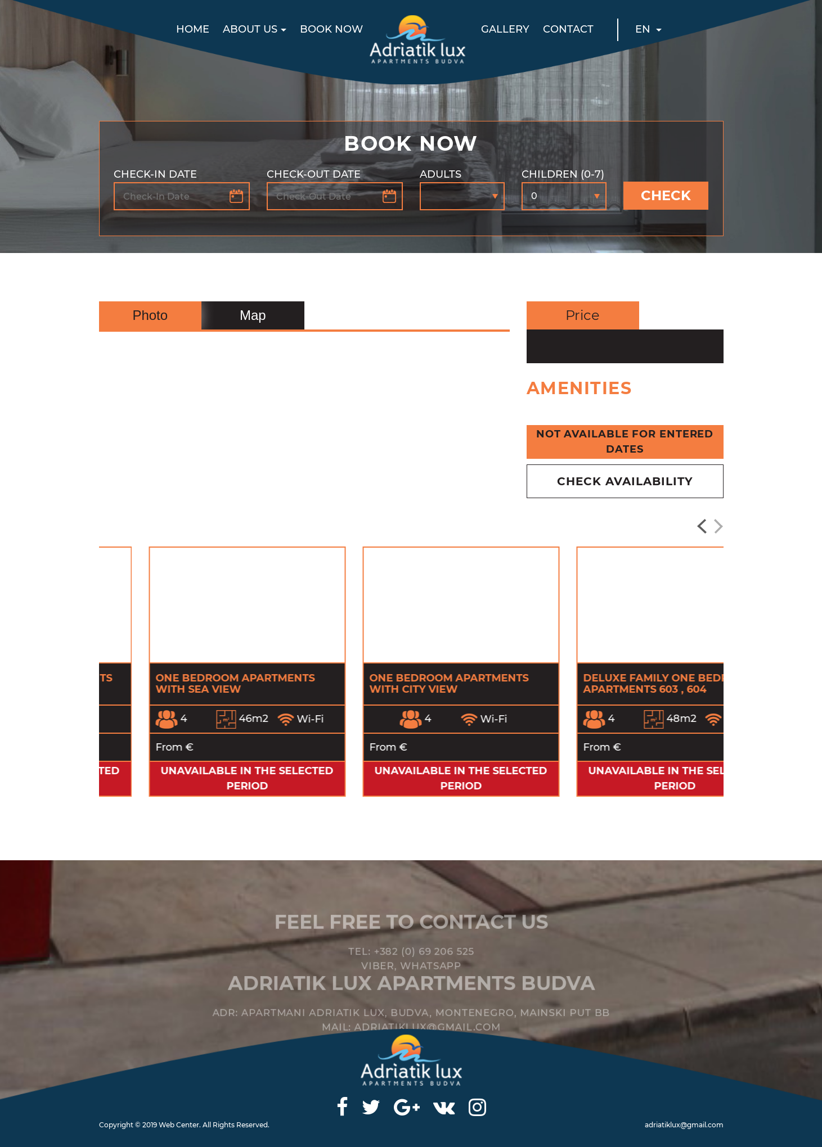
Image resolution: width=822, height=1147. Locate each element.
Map (253, 315)
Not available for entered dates (625, 441)
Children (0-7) (563, 174)
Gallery (505, 29)
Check (666, 195)
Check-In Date (155, 174)
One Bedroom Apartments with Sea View (399, 684)
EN (644, 29)
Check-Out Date (314, 174)
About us (250, 29)
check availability (625, 481)
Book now (331, 29)
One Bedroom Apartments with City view (613, 684)
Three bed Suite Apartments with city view (191, 684)
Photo (150, 315)
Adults (440, 174)
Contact (568, 29)
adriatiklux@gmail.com (684, 1125)
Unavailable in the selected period (197, 778)
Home (192, 29)
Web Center (179, 1125)
